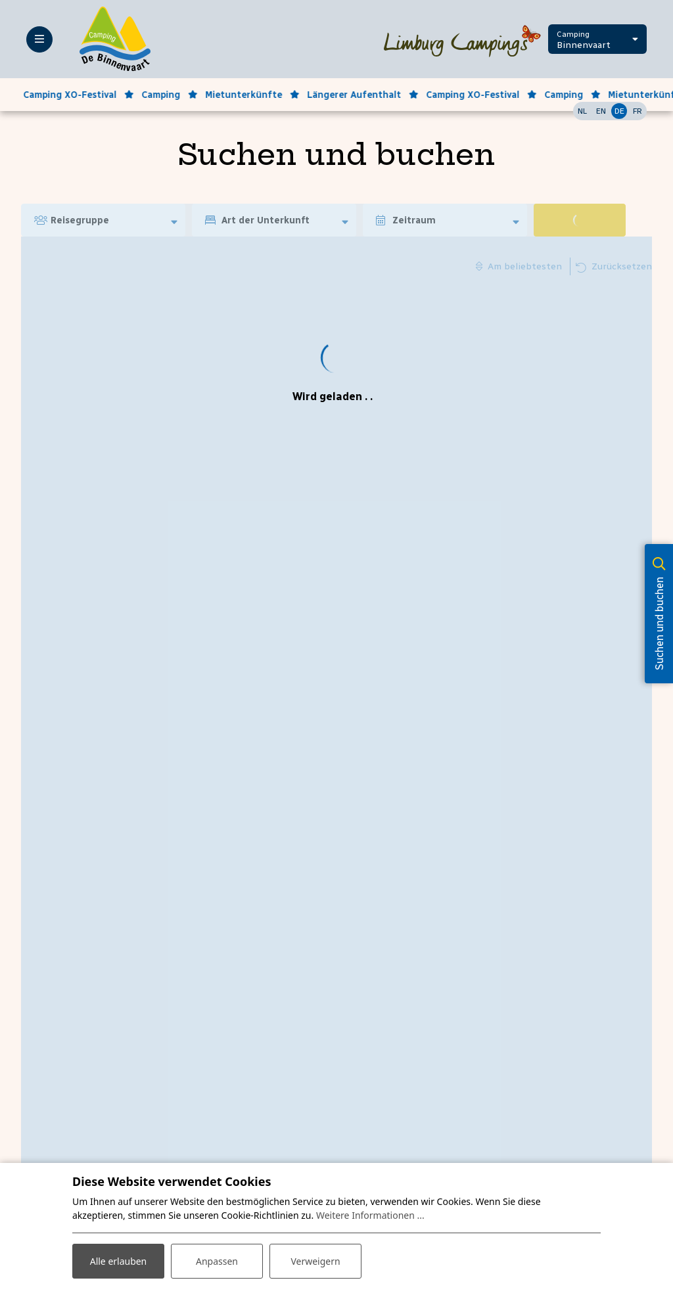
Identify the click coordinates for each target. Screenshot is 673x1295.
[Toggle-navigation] (39, 39)
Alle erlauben (118, 1261)
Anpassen (217, 1261)
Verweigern (315, 1261)
